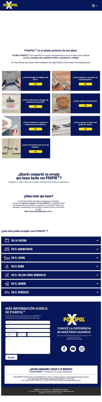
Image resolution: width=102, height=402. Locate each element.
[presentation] (37, 358)
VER (35, 84)
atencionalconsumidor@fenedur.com (54, 391)
